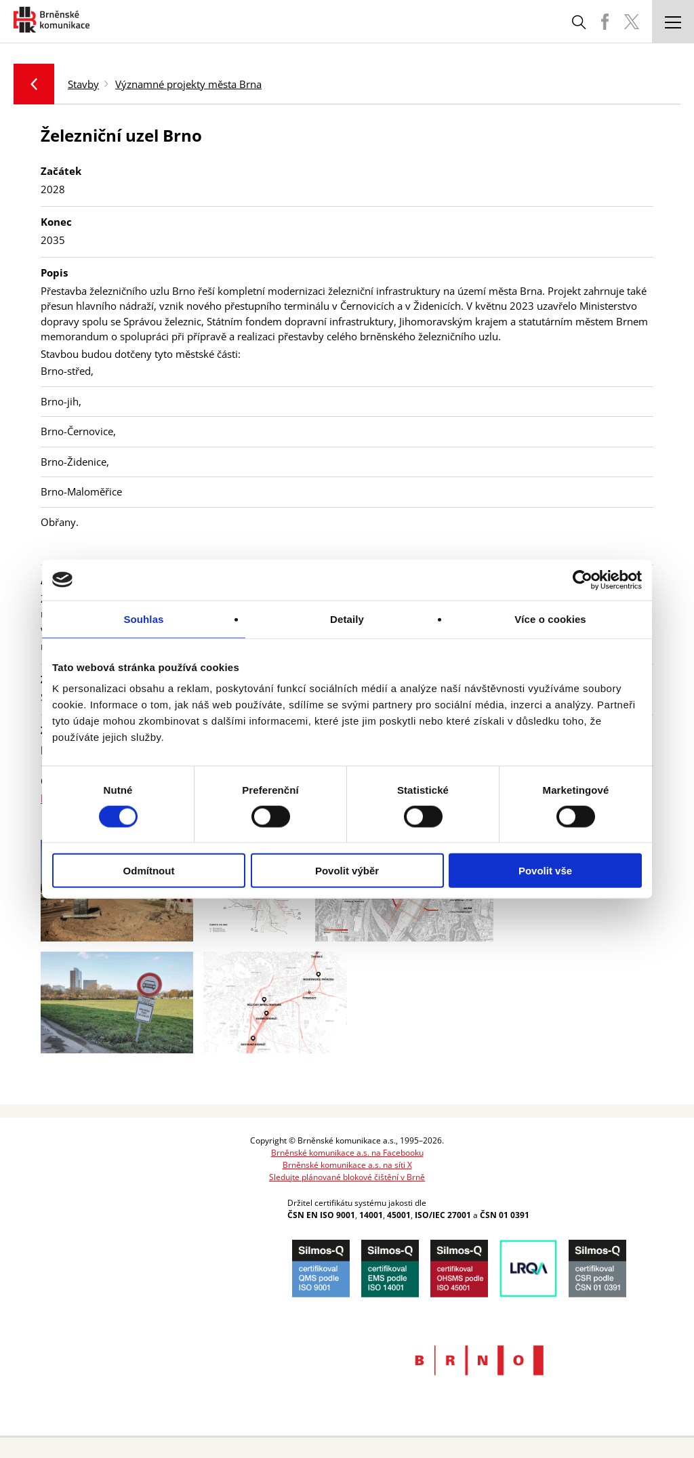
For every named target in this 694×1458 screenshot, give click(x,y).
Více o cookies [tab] (550, 618)
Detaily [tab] (347, 618)
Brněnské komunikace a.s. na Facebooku (347, 1152)
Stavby (83, 83)
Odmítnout (149, 870)
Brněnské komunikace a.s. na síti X (347, 1165)
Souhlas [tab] (143, 618)
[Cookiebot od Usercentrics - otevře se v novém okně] (582, 579)
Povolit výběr (347, 870)
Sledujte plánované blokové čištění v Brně (347, 1177)
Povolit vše (545, 870)
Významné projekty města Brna (188, 83)
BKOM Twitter (632, 22)
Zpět (34, 84)
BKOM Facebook (604, 22)
